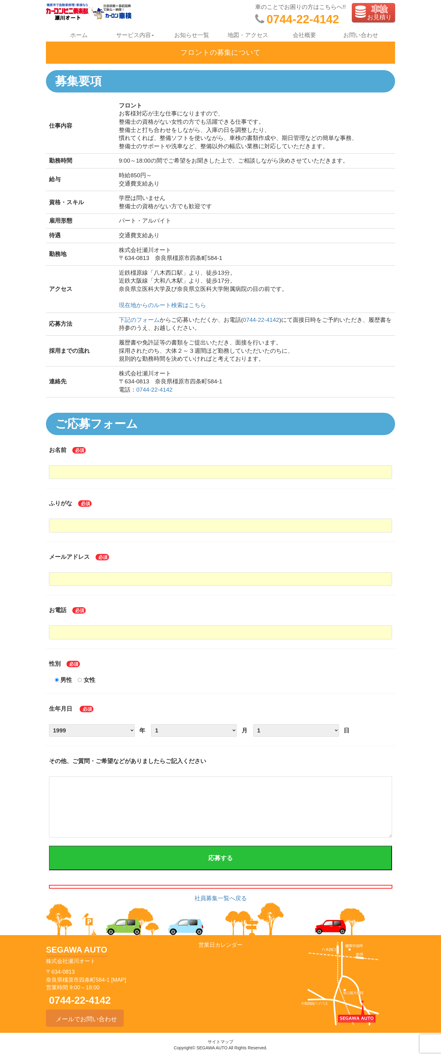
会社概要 (304, 35)
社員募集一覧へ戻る (220, 898)
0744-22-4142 (261, 320)
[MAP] (118, 980)
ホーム (79, 35)
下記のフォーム (139, 320)
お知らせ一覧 (191, 35)
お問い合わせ (360, 35)
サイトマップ (220, 1041)
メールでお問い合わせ (85, 1018)
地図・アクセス (248, 35)
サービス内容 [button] (135, 35)
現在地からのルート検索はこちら (162, 305)
